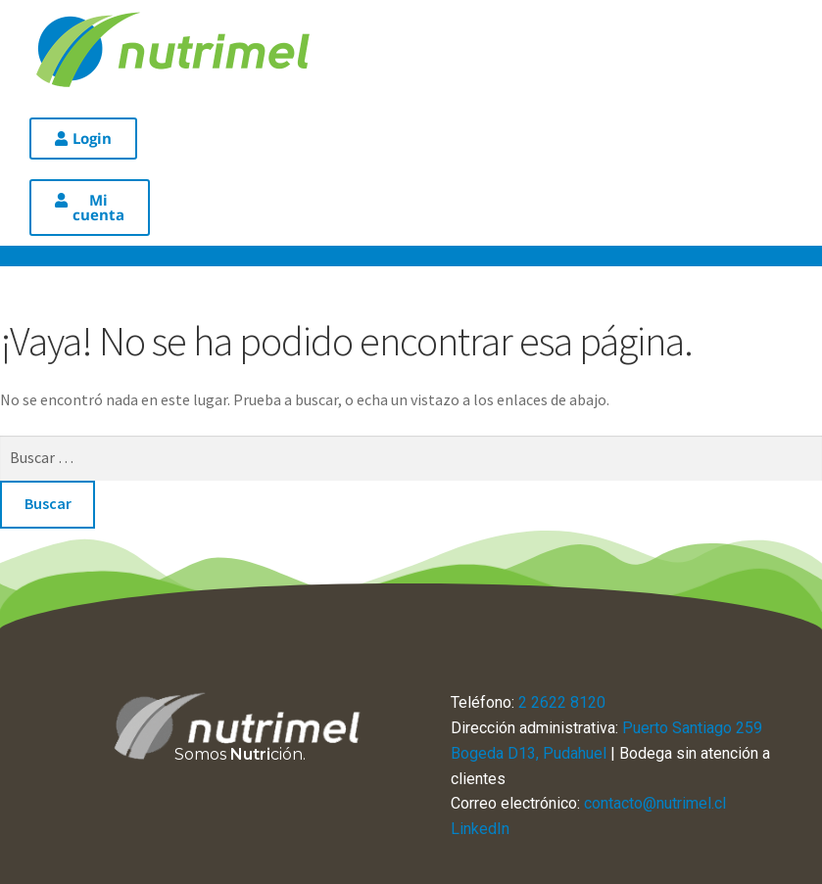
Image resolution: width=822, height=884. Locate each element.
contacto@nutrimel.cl (655, 803)
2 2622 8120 (561, 702)
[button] (83, 138)
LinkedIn (480, 828)
